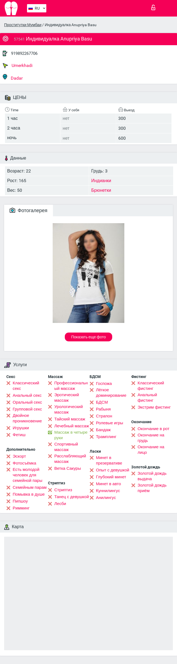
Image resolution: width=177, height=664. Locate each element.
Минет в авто (108, 483)
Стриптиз (63, 489)
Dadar (13, 77)
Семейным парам (30, 487)
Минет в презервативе (109, 460)
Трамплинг (106, 436)
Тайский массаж (69, 419)
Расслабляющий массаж (70, 459)
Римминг (21, 508)
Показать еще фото (88, 337)
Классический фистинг (151, 385)
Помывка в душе (29, 494)
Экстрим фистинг (154, 407)
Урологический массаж (68, 409)
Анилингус (106, 497)
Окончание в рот (153, 428)
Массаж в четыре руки (70, 435)
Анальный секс (27, 395)
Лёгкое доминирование (111, 392)
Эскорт (19, 456)
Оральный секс (27, 402)
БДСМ (102, 402)
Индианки (101, 180)
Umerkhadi (18, 65)
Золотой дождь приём (152, 488)
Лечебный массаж (71, 425)
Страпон (104, 416)
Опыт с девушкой (112, 470)
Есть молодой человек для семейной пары (27, 475)
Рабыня (103, 409)
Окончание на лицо (151, 449)
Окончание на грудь (151, 438)
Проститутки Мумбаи (22, 25)
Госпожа (104, 383)
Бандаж (103, 429)
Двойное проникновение (27, 418)
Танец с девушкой (71, 496)
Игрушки (21, 427)
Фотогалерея (28, 210)
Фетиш (19, 434)
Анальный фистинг (147, 397)
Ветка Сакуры (67, 468)
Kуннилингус (108, 490)
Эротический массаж (66, 397)
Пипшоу (20, 501)
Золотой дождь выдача (152, 476)
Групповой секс (27, 409)
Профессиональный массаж (71, 385)
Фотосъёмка (24, 463)
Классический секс (26, 385)
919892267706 (24, 53)
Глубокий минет (111, 476)
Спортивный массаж (66, 447)
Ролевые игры (109, 422)
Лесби (60, 503)
